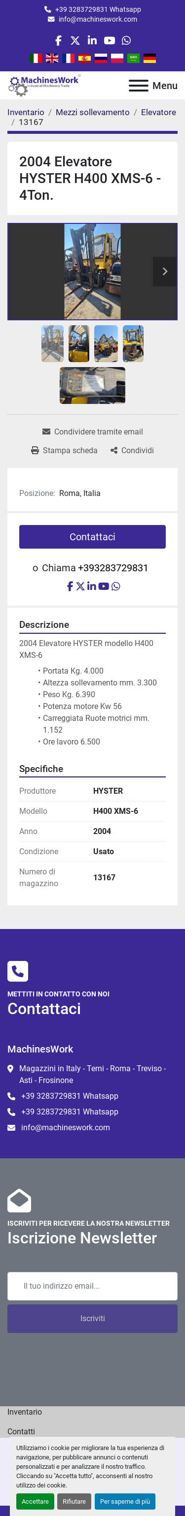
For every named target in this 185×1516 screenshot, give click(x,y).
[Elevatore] (158, 112)
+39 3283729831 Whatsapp (98, 9)
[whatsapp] (126, 40)
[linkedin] (92, 40)
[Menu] (138, 86)
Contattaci (92, 537)
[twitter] (75, 40)
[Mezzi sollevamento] (93, 112)
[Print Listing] (64, 450)
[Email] (92, 1286)
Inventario (24, 1412)
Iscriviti (92, 1318)
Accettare (35, 1501)
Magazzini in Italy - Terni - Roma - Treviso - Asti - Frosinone (92, 1074)
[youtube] (109, 40)
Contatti (21, 1431)
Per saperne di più (125, 1501)
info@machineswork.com (98, 19)
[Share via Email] (92, 432)
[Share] (132, 450)
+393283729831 (113, 568)
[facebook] (58, 40)
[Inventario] (25, 112)
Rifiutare (74, 1501)
